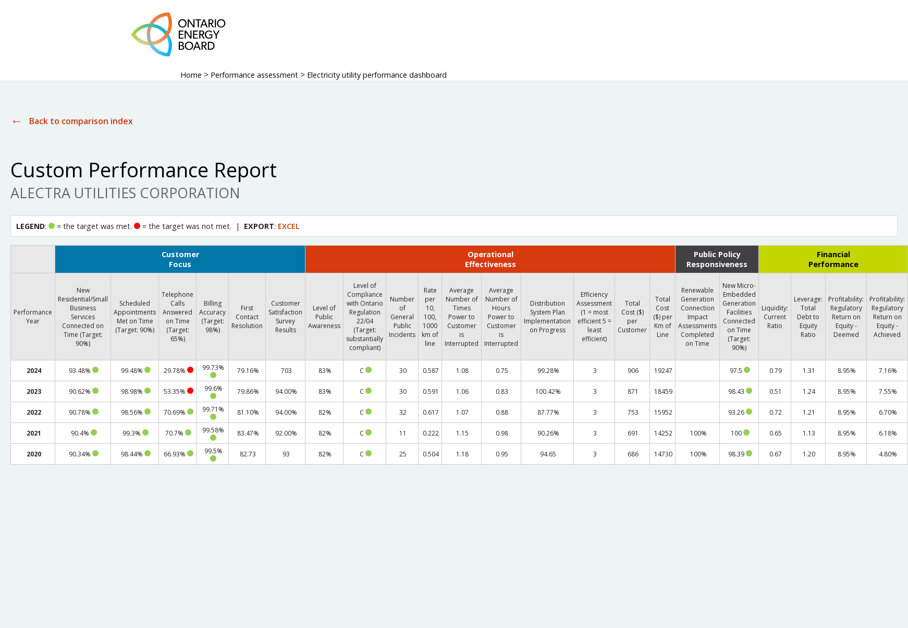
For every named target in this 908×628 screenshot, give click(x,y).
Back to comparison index (81, 121)
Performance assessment (254, 75)
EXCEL (289, 226)
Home (191, 75)
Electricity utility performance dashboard (377, 75)
